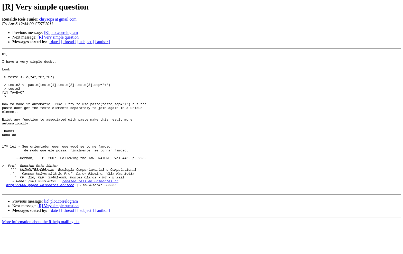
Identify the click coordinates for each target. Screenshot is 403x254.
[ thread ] (68, 42)
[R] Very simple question (58, 37)
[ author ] (102, 42)
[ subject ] (85, 42)
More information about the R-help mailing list (40, 249)
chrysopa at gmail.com (57, 19)
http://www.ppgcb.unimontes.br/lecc (40, 212)
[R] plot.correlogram (61, 32)
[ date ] (54, 42)
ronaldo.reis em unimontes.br (90, 207)
